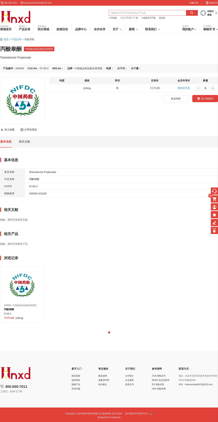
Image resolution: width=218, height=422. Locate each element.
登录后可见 (183, 88)
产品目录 (16, 39)
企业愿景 (129, 380)
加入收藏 (9, 129)
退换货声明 (103, 380)
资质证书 (129, 384)
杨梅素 (162, 18)
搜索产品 (76, 384)
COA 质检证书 (159, 376)
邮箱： (182, 384)
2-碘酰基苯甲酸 (148, 18)
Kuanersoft (115, 417)
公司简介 (129, 376)
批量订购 (194, 3)
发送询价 (176, 98)
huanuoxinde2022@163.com (38, 3)
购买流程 (76, 376)
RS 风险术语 (158, 384)
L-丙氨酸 (113, 18)
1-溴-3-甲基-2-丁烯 (129, 18)
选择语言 (212, 3)
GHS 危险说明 (159, 388)
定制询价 (76, 380)
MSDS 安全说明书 (160, 380)
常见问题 (76, 388)
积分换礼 (102, 384)
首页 (6, 39)
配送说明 (102, 376)
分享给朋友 (30, 129)
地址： (182, 376)
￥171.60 (9, 317)
